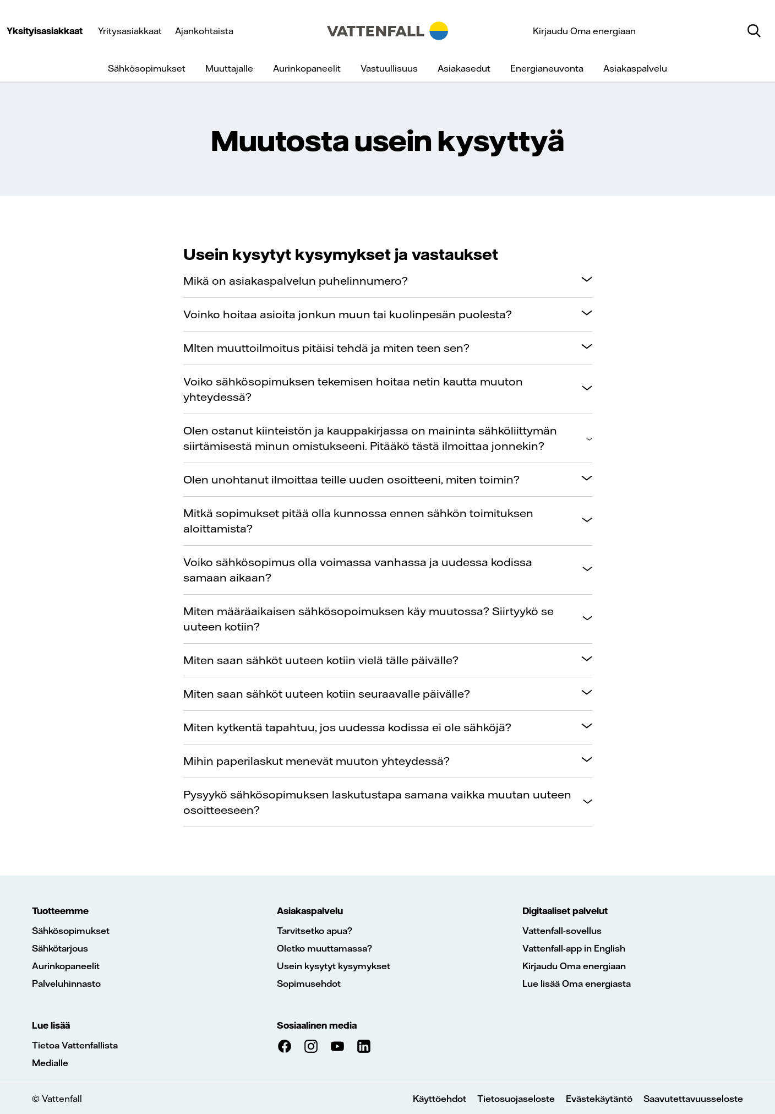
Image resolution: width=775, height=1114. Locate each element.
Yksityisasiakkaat (45, 30)
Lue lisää (51, 1025)
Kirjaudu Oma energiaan (584, 30)
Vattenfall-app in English (573, 948)
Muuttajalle (229, 68)
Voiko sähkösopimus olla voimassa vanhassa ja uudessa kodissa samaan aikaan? (357, 569)
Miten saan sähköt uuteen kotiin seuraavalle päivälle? (326, 693)
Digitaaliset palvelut (565, 910)
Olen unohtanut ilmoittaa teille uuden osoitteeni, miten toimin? (351, 479)
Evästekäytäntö (599, 1098)
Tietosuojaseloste (516, 1098)
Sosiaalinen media (317, 1025)
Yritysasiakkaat (130, 30)
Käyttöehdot (439, 1098)
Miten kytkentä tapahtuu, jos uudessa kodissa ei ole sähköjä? (347, 727)
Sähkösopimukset (146, 68)
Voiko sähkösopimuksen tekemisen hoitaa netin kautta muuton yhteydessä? (353, 389)
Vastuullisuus (389, 68)
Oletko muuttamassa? (324, 948)
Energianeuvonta (546, 68)
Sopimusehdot (309, 983)
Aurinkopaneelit (307, 68)
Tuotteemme (60, 910)
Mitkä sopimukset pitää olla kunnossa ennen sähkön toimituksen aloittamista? (358, 520)
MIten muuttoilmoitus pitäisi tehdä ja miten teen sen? (326, 348)
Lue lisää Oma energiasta (576, 983)
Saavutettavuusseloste (693, 1098)
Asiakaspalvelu (635, 68)
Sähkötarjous (60, 948)
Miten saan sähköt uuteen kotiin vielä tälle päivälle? (321, 660)
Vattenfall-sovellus (562, 930)
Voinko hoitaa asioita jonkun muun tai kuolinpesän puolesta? (347, 314)
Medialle (50, 1062)
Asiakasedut (464, 68)
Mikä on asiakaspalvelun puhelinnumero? (295, 280)
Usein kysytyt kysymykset (333, 965)
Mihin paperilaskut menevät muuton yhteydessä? (316, 761)
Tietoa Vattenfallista (75, 1045)
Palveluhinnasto (66, 983)
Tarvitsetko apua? (314, 930)
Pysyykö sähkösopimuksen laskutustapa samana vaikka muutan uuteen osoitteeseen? (377, 802)
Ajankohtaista (204, 30)
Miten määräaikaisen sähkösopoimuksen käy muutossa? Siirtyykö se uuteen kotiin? (368, 618)
